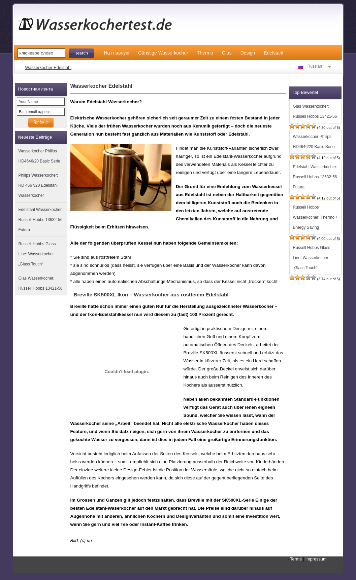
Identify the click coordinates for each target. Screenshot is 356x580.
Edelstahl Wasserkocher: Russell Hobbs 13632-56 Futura (41, 219)
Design (247, 53)
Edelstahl (273, 53)
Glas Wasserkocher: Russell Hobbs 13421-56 (41, 283)
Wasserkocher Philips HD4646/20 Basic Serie (39, 156)
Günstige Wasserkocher (163, 53)
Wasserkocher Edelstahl (48, 67)
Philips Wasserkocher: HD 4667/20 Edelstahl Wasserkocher (38, 185)
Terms (296, 558)
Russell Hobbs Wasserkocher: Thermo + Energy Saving (315, 217)
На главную (116, 53)
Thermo (205, 53)
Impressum (315, 558)
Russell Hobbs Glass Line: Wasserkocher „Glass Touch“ (37, 254)
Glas (227, 53)
